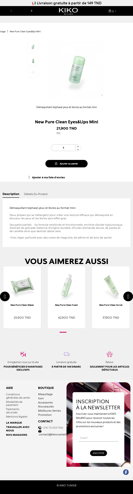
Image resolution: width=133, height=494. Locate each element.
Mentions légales (16, 416)
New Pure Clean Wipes (22, 305)
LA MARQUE (14, 422)
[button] (63, 332)
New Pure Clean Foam (66, 305)
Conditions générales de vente (18, 396)
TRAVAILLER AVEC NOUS (18, 428)
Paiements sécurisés (12, 410)
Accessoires (45, 402)
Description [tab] (11, 193)
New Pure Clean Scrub (110, 305)
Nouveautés (46, 406)
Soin (41, 398)
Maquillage (45, 394)
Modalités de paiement (14, 403)
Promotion (45, 414)
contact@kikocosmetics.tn (55, 434)
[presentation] (5, 296)
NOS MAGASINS (16, 434)
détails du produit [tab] (36, 193)
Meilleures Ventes (49, 410)
